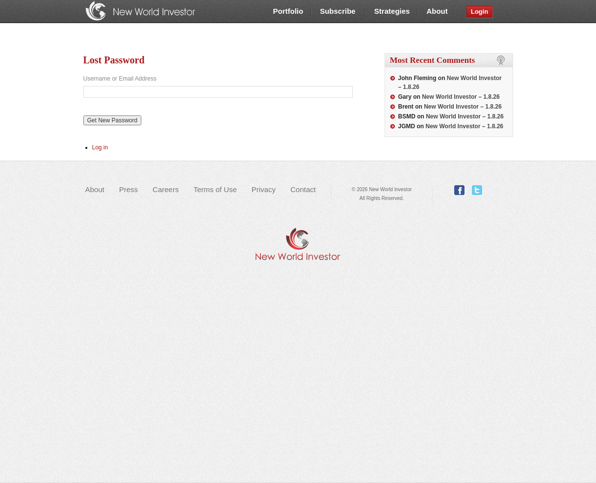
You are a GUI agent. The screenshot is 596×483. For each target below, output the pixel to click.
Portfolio (288, 11)
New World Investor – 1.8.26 (461, 96)
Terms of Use (214, 189)
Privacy (264, 189)
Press (128, 189)
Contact (303, 189)
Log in (100, 147)
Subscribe (339, 11)
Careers (166, 189)
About (436, 11)
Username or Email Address (119, 78)
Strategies (392, 11)
